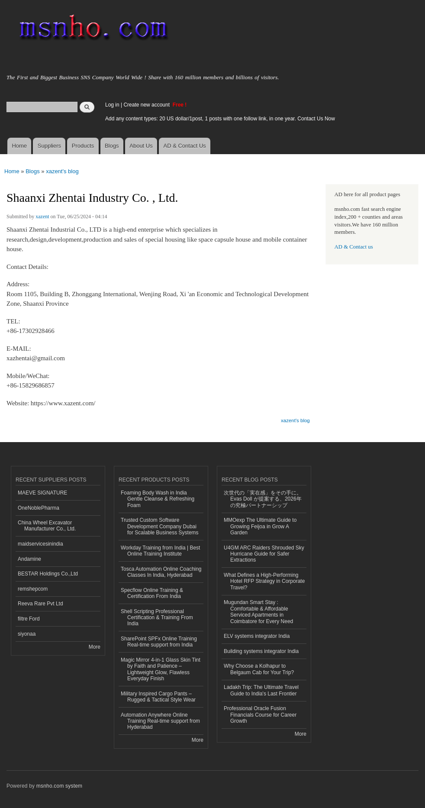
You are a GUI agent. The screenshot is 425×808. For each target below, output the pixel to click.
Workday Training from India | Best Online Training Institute (160, 551)
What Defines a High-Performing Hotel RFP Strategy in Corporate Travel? (264, 581)
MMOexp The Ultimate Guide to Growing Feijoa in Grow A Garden (260, 526)
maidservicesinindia (40, 544)
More (94, 647)
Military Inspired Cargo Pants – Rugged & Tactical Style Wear (158, 697)
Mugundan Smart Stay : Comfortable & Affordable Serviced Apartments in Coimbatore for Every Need (258, 611)
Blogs (112, 145)
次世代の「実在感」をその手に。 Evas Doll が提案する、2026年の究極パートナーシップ (263, 499)
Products (83, 145)
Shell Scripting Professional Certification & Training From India (157, 617)
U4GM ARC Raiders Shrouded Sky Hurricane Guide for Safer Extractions (264, 554)
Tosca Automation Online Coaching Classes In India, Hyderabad (161, 572)
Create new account (147, 105)
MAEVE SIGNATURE (42, 493)
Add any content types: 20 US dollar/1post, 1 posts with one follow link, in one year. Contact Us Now (220, 119)
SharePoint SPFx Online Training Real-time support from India (159, 642)
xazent (42, 216)
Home (19, 145)
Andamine (29, 559)
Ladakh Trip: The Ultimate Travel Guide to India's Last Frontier (261, 690)
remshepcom (33, 589)
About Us (140, 145)
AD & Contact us (354, 247)
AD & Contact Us (185, 145)
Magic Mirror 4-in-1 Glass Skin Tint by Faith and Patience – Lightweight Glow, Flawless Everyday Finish (160, 669)
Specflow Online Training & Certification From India (152, 593)
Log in (112, 105)
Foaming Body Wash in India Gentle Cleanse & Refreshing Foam (157, 499)
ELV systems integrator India (257, 636)
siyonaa (26, 634)
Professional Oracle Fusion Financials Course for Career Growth (260, 714)
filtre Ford (29, 619)
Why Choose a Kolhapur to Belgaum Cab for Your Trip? (259, 669)
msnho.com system (59, 786)
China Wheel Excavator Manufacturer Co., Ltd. (47, 526)
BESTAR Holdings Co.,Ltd (48, 574)
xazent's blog (62, 171)
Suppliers (49, 145)
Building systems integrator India (261, 651)
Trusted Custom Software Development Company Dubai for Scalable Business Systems (160, 526)
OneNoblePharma (38, 508)
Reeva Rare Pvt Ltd (40, 604)
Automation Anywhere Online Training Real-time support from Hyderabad (160, 721)
